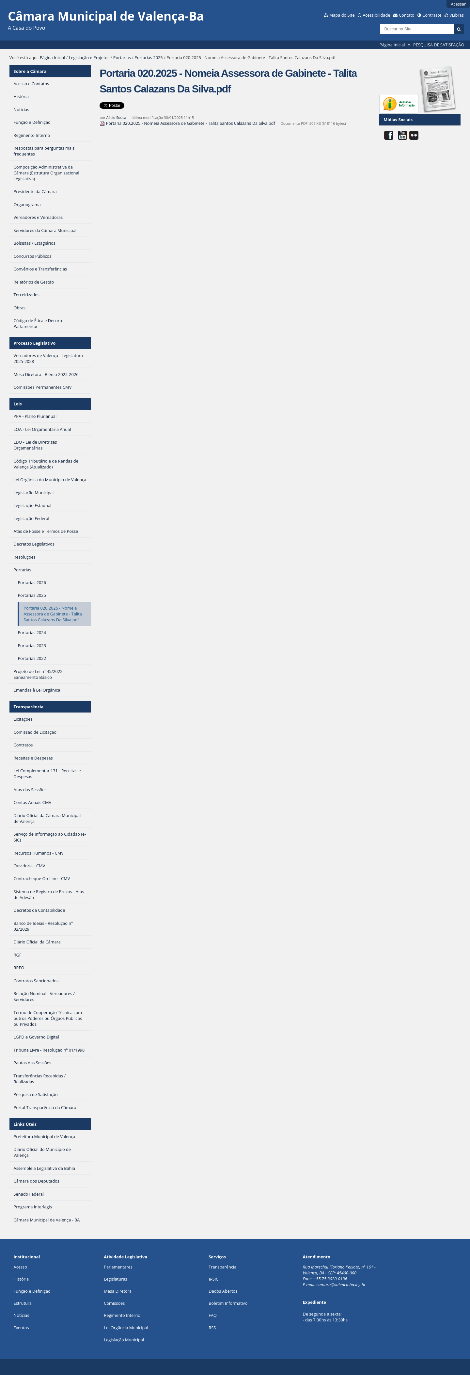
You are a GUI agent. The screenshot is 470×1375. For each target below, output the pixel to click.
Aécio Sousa (116, 117)
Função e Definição (32, 1291)
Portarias (122, 57)
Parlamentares (118, 1267)
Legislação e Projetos (89, 57)
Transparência (29, 707)
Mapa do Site (342, 15)
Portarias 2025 (148, 57)
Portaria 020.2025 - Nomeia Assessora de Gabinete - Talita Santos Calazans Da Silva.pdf (188, 123)
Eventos (21, 1328)
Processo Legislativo (34, 343)
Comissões (114, 1303)
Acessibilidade (376, 15)
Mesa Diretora (118, 1291)
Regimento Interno (122, 1315)
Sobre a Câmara (30, 71)
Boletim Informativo (228, 1303)
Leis (18, 404)
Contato (407, 15)
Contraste (431, 15)
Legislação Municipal (124, 1340)
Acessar (458, 4)
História (21, 1279)
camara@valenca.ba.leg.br (341, 1284)
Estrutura (23, 1303)
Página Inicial (392, 45)
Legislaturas (115, 1279)
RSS (212, 1328)
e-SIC (213, 1279)
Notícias (21, 1315)
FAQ (213, 1315)
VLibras (456, 15)
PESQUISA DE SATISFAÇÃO (438, 45)
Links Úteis (25, 1124)
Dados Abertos (223, 1291)
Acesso (20, 1267)
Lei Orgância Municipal (126, 1328)
